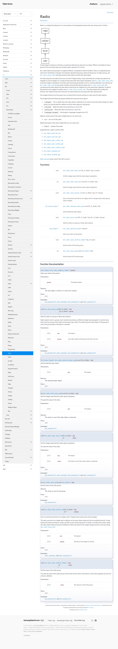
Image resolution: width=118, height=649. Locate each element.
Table (9, 384)
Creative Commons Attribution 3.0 (93, 605)
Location (17, 40)
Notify (9, 322)
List (9, 295)
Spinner (10, 380)
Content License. (85, 629)
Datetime (10, 171)
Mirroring (10, 310)
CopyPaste (11, 160)
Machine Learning (17, 44)
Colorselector (12, 152)
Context (17, 36)
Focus (9, 237)
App (9, 125)
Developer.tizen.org (64, 620)
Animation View (12, 121)
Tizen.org (51, 620)
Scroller (10, 361)
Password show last (13, 334)
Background (11, 129)
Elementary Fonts (13, 195)
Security (17, 59)
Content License (83, 610)
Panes (9, 330)
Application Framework (17, 25)
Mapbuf (10, 307)
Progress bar (11, 349)
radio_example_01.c (89, 302)
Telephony (17, 71)
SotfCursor (11, 376)
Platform (93, 4)
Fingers (10, 225)
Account (17, 21)
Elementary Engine (20, 191)
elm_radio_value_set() (47, 85)
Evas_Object (53, 229)
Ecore (19, 90)
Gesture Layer (12, 260)
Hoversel (10, 272)
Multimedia (17, 52)
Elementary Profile (13, 202)
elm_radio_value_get (70, 251)
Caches (10, 140)
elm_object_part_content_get (53, 144)
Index (20, 284)
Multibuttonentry (13, 314)
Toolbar (10, 395)
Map (9, 303)
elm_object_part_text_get (52, 137)
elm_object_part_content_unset (54, 147)
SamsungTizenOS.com (32, 620)
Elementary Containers (14, 187)
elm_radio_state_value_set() (103, 81)
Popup (10, 345)
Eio (19, 106)
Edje (19, 94)
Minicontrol (18, 442)
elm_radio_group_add (70, 217)
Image (9, 280)
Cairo (18, 79)
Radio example (45, 159)
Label (9, 287)
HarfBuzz (7, 438)
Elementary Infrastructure (20, 199)
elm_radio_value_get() (97, 85)
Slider (9, 372)
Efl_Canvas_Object (51, 206)
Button (10, 137)
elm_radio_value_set (70, 240)
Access (10, 117)
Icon (9, 276)
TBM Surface (8, 453)
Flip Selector (11, 233)
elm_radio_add (68, 229)
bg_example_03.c (50, 302)
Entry (9, 214)
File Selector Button (13, 218)
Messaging (17, 48)
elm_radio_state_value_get (72, 182)
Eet (19, 98)
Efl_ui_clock (11, 179)
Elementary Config (13, 183)
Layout (10, 291)
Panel (9, 326)
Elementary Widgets (13, 210)
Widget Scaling (12, 407)
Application (106, 4)
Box (9, 133)
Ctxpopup (11, 164)
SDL (18, 450)
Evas (19, 415)
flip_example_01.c (74, 302)
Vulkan (7, 461)
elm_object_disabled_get (52, 155)
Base (17, 28)
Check (10, 148)
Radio (9, 353)
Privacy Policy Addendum (35, 631)
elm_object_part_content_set (53, 140)
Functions (110, 12)
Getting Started (12, 264)
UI (17, 75)
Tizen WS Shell (18, 458)
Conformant (11, 156)
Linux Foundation (39, 625)
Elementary (19, 110)
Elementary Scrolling (14, 206)
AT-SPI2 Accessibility (14, 113)
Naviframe (11, 318)
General (10, 249)
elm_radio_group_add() (48, 75)
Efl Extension (18, 423)
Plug (9, 341)
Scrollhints (11, 365)
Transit (10, 403)
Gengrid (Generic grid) (20, 253)
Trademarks (27, 635)
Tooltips (10, 399)
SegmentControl (13, 368)
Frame (10, 241)
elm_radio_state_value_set (72, 171)
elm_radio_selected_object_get (73, 206)
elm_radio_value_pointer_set (72, 193)
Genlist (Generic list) (20, 257)
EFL (18, 87)
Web (17, 469)
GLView (20, 245)
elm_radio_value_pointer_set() (76, 89)
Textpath (10, 388)
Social (17, 63)
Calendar (10, 144)
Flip (9, 229)
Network (17, 56)
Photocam (11, 337)
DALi (18, 83)
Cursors (10, 167)
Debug (10, 175)
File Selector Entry (13, 222)
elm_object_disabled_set (52, 151)
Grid (9, 268)
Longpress (11, 299)
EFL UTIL (18, 419)
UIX (17, 465)
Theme (10, 392)
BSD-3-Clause (89, 607)
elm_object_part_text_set (52, 133)
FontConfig (8, 430)
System (17, 67)
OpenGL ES (8, 446)
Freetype (7, 434)
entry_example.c (62, 302)
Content (17, 32)
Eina (19, 102)
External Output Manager (12, 426)
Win (20, 411)
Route (9, 357)
